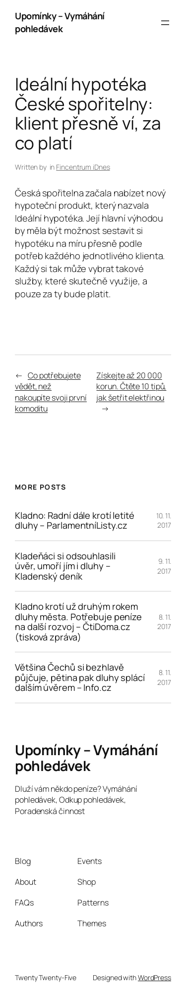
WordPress (154, 977)
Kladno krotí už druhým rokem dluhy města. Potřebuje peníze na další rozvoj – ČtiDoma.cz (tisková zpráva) (78, 621)
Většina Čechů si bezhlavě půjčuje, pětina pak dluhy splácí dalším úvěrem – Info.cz (80, 677)
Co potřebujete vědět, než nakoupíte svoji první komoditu (51, 392)
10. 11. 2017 (163, 520)
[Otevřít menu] (165, 23)
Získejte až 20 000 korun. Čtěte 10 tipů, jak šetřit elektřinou (131, 386)
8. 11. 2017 (164, 622)
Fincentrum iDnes (83, 167)
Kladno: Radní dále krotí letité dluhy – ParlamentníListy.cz (74, 520)
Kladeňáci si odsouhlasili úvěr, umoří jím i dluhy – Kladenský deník (65, 566)
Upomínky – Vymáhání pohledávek (60, 22)
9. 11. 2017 (164, 566)
